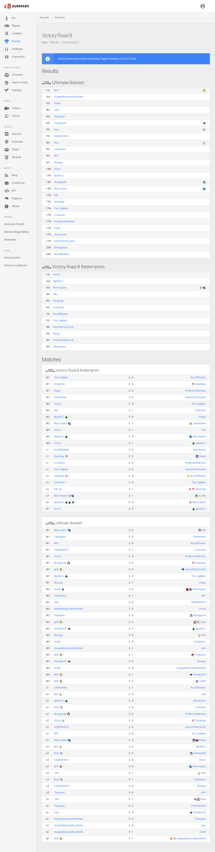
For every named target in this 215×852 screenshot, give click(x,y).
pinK (56, 90)
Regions (13, 198)
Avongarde (60, 182)
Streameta (10, 239)
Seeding (12, 90)
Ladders (13, 34)
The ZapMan (61, 208)
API (10, 191)
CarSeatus (60, 149)
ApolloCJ (59, 175)
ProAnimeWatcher (64, 221)
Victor (57, 169)
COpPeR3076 (61, 136)
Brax (56, 129)
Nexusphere (61, 247)
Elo (10, 18)
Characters (14, 57)
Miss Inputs (60, 188)
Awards (12, 157)
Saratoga (59, 201)
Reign (57, 228)
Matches (60, 17)
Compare (13, 75)
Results (12, 41)
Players (12, 26)
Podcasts (13, 142)
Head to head (16, 83)
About (11, 206)
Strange (58, 162)
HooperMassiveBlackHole (68, 96)
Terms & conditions (15, 265)
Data (44, 42)
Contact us (14, 183)
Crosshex (59, 215)
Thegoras (59, 116)
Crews (11, 149)
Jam (56, 109)
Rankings (13, 49)
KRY (56, 155)
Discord (12, 134)
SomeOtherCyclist (64, 241)
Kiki (56, 195)
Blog (10, 175)
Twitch (12, 116)
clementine (60, 234)
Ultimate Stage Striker (16, 231)
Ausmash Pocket (14, 224)
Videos (12, 108)
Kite (56, 142)
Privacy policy (12, 257)
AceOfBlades (61, 254)
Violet (57, 103)
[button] (202, 6)
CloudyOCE (60, 123)
